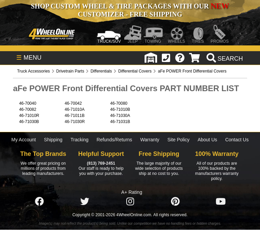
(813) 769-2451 (101, 163)
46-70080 (119, 103)
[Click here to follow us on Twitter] (84, 201)
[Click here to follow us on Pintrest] (175, 201)
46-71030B (29, 121)
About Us (207, 139)
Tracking (79, 139)
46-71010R (29, 115)
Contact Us (236, 139)
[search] (224, 58)
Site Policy (178, 139)
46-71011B (75, 115)
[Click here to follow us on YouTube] (221, 201)
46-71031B (120, 121)
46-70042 (73, 103)
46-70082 (27, 109)
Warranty (149, 139)
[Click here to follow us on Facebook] (39, 201)
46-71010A (75, 109)
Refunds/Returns (114, 139)
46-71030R (75, 121)
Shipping (53, 139)
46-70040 (27, 103)
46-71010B (120, 109)
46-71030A (120, 115)
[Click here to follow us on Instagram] (130, 201)
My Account (24, 139)
